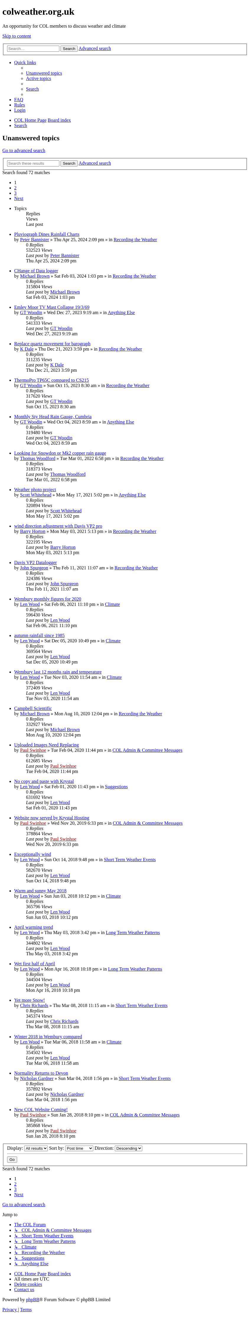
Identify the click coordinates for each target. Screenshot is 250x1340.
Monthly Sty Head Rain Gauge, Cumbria (52, 416)
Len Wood (30, 604)
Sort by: (71, 1148)
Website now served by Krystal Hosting (51, 817)
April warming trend (33, 927)
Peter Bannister (34, 239)
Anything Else (121, 312)
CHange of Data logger (36, 270)
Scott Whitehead (35, 494)
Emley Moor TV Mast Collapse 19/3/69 (51, 307)
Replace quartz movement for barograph (52, 343)
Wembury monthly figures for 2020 (47, 598)
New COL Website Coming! (41, 1109)
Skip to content (16, 36)
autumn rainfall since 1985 (39, 635)
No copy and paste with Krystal (44, 781)
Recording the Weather (135, 239)
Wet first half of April (34, 963)
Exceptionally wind (32, 854)
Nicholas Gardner (36, 1078)
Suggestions (116, 786)
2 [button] (15, 187)
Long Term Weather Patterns (133, 932)
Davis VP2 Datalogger (35, 562)
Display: (27, 1148)
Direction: (118, 1148)
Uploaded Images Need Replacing (46, 744)
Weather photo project (35, 489)
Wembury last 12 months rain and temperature (58, 671)
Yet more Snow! (29, 1000)
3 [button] (15, 193)
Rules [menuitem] (19, 104)
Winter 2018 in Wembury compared (48, 1036)
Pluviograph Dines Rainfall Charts (46, 234)
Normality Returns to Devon (41, 1073)
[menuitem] (44, 73)
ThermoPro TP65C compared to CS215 (51, 380)
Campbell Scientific (33, 708)
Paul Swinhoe (33, 750)
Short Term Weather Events (130, 859)
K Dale (27, 348)
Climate (112, 604)
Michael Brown (35, 276)
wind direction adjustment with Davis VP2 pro (58, 526)
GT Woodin (31, 312)
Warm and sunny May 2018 (40, 890)
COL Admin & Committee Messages (147, 750)
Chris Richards (34, 1005)
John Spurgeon (34, 567)
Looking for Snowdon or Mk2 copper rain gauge (60, 453)
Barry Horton (32, 531)
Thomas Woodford (37, 458)
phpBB (32, 1299)
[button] (18, 198)
